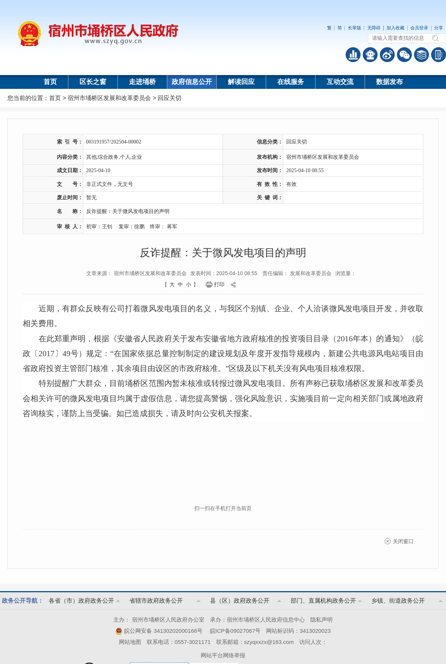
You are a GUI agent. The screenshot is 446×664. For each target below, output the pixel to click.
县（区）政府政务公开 (239, 600)
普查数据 (353, 54)
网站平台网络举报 (223, 655)
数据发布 (389, 82)
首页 (50, 82)
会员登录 (419, 27)
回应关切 (169, 98)
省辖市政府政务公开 (156, 600)
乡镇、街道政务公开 (398, 600)
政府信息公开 (192, 82)
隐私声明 (321, 619)
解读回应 (241, 82)
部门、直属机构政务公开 (323, 600)
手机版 (438, 54)
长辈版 (354, 27)
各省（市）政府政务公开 (81, 600)
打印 (219, 284)
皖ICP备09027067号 (235, 631)
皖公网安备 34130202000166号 (159, 631)
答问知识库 (421, 54)
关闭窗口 (403, 541)
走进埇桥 (142, 82)
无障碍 (374, 27)
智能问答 (370, 54)
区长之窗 (93, 82)
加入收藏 (395, 27)
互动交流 (340, 82)
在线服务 (290, 82)
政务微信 (404, 54)
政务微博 (387, 54)
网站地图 (130, 642)
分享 (438, 27)
